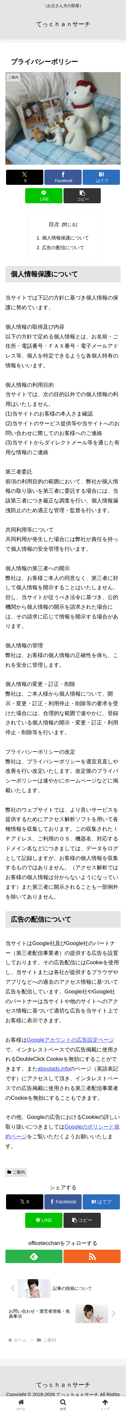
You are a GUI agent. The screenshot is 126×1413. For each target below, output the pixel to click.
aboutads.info (54, 1069)
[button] (82, 195)
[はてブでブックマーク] (101, 177)
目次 (54, 224)
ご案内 (16, 1172)
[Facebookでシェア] (63, 177)
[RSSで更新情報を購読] (92, 1256)
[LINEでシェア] (43, 195)
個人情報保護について (65, 237)
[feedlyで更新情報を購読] (33, 1256)
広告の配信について (63, 247)
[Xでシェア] (24, 177)
